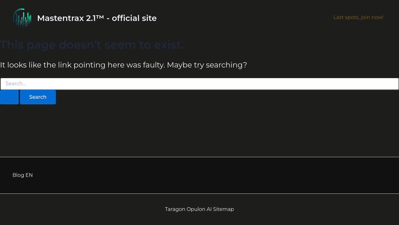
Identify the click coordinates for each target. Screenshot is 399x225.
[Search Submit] (9, 97)
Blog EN (22, 175)
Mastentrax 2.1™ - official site (97, 18)
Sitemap (223, 209)
